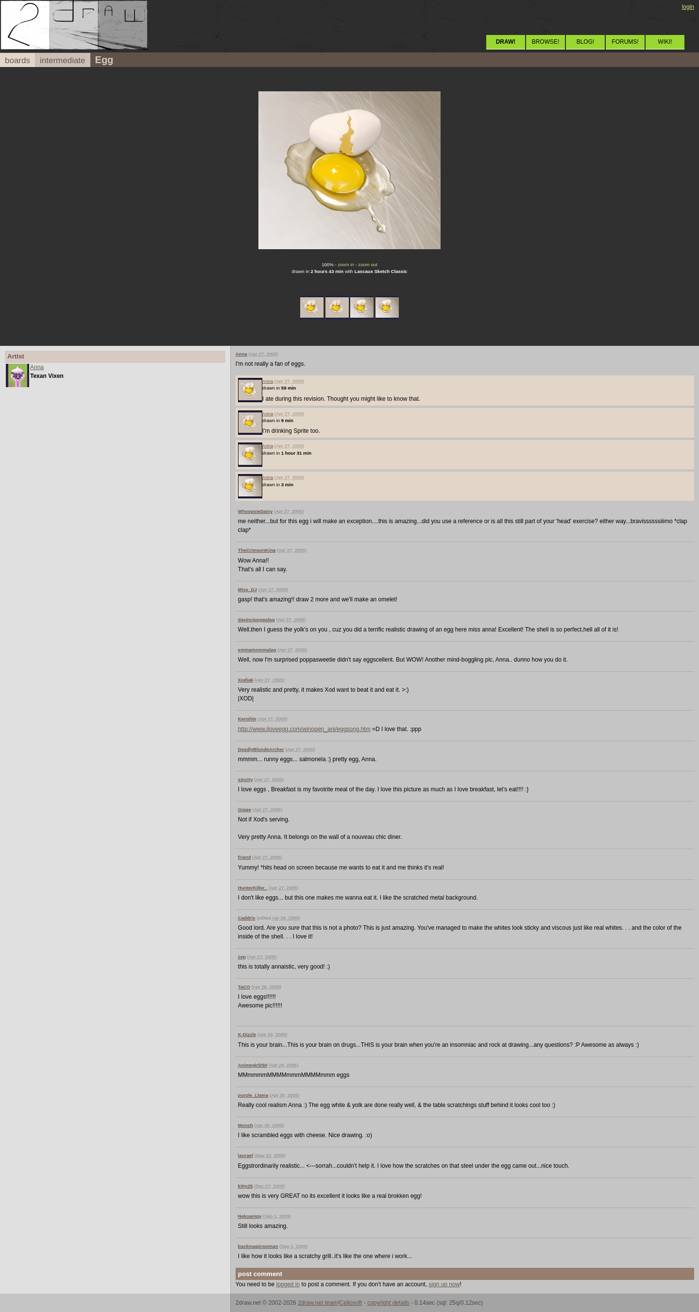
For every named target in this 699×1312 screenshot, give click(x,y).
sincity (245, 779)
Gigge (244, 809)
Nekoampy (250, 1216)
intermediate (62, 60)
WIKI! (665, 41)
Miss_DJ (247, 589)
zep (242, 956)
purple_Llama (253, 1095)
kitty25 (245, 1186)
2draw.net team (318, 1302)
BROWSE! (546, 41)
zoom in (346, 264)
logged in (288, 1284)
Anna (37, 367)
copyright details (388, 1302)
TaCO (244, 986)
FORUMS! (625, 41)
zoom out (367, 264)
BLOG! (586, 41)
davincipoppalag (256, 619)
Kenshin (247, 718)
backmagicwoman (258, 1246)
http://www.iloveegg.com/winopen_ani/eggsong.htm (304, 729)
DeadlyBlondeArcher (261, 749)
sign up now (444, 1284)
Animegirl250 (252, 1065)
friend (244, 857)
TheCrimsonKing (256, 550)
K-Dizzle (247, 1034)
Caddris (247, 917)
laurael (245, 1155)
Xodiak (245, 679)
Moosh (245, 1125)
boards (17, 60)
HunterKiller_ (252, 887)
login (688, 6)
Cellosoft (351, 1302)
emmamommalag (257, 649)
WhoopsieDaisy (255, 511)
